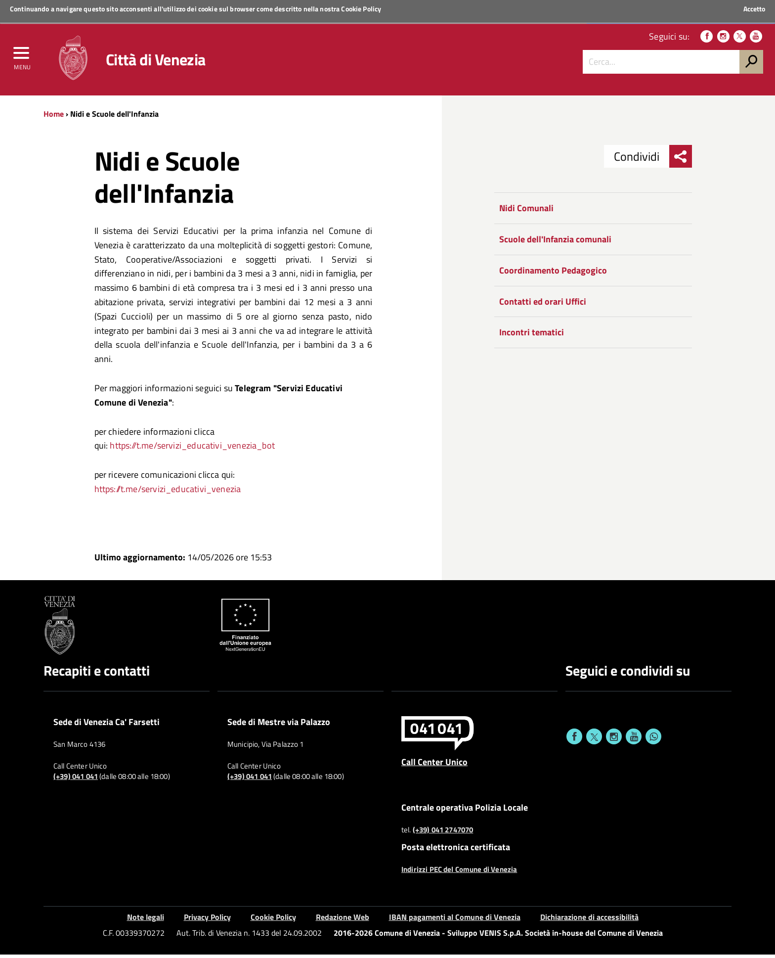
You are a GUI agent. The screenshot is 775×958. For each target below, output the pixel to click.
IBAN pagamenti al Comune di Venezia (454, 920)
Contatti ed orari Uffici (542, 305)
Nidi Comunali (526, 212)
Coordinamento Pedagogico (553, 273)
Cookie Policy (361, 8)
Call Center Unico (434, 765)
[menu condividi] (680, 160)
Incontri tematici (531, 336)
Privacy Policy (207, 920)
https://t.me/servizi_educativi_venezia (167, 492)
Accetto (754, 9)
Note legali (145, 920)
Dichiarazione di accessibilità (589, 920)
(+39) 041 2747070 (443, 833)
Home (53, 117)
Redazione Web (342, 920)
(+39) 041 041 (75, 780)
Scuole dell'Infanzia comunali (555, 243)
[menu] (22, 58)
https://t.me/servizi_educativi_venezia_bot (192, 449)
